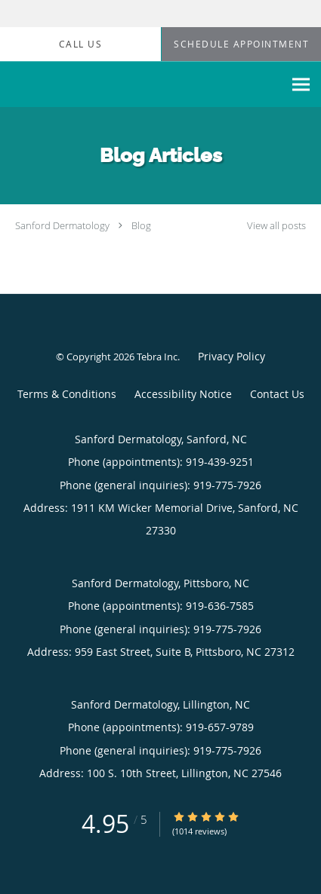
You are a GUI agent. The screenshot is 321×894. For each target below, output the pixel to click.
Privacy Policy (231, 356)
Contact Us (277, 394)
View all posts (276, 225)
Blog (141, 225)
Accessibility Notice (183, 394)
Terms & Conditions (66, 394)
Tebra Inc (157, 356)
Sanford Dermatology (62, 225)
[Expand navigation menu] (301, 85)
